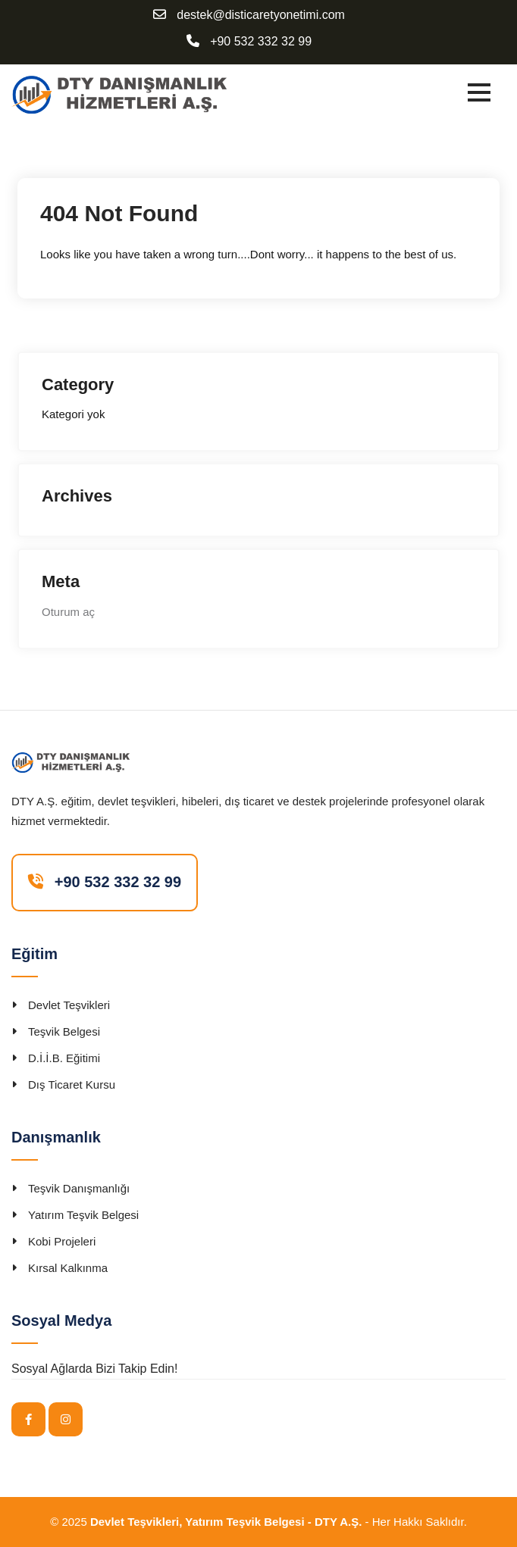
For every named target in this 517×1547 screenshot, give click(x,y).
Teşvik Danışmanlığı (79, 1188)
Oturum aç (68, 611)
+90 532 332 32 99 (261, 42)
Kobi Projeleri (62, 1241)
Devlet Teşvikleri (69, 1005)
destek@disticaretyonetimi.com (261, 15)
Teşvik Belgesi (64, 1031)
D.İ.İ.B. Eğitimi (64, 1058)
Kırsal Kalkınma (68, 1267)
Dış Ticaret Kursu (71, 1084)
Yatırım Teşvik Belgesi (83, 1214)
